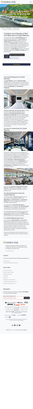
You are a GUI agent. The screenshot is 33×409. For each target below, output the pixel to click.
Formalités (5, 276)
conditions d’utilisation (12, 320)
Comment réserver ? (7, 270)
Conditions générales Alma (9, 283)
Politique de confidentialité (9, 279)
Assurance (5, 277)
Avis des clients (14, 58)
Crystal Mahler (7, 83)
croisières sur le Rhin (21, 223)
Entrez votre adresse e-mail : (9, 296)
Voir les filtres (16, 64)
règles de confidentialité (22, 319)
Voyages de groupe (7, 274)
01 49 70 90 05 (6, 261)
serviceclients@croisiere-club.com (10, 262)
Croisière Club (12, 330)
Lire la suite (6, 56)
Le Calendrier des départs (17, 54)
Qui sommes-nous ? (9, 250)
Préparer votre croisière (8, 272)
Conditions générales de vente (10, 281)
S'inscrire (27, 298)
